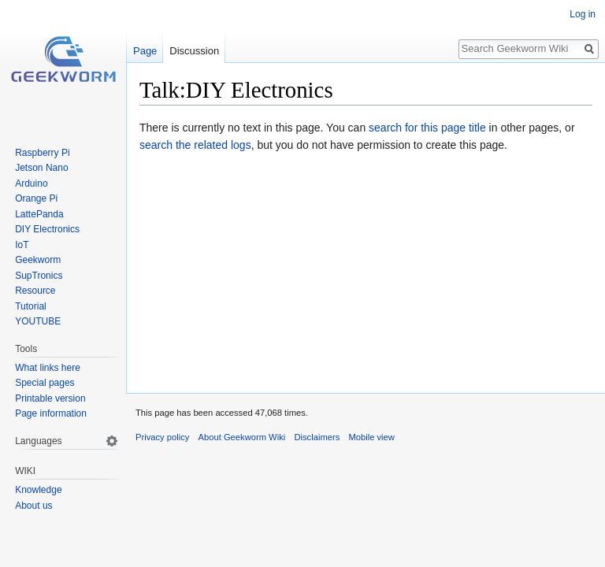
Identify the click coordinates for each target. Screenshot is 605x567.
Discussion (194, 51)
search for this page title (427, 127)
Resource (35, 290)
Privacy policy (162, 437)
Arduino (31, 183)
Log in (583, 14)
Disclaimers (317, 437)
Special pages (44, 382)
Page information (51, 413)
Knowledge (38, 489)
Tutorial (30, 306)
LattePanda (39, 214)
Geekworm (38, 259)
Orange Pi (36, 198)
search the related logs (195, 145)
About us (33, 505)
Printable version (50, 398)
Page (145, 51)
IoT (21, 244)
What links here (47, 367)
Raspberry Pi (42, 152)
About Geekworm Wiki (242, 437)
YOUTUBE (38, 321)
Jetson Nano (41, 167)
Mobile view (371, 437)
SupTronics (38, 275)
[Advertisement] (365, 270)
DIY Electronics (47, 229)
